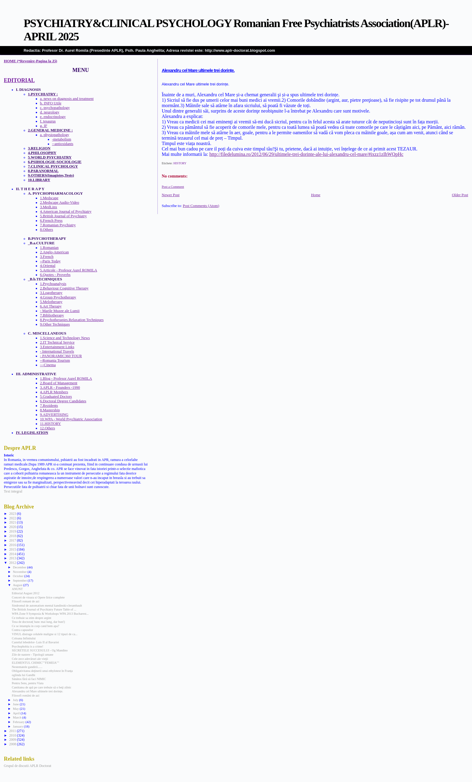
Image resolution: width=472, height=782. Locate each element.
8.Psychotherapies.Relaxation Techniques (72, 320)
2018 (13, 536)
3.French (47, 257)
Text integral (13, 491)
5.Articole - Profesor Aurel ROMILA (68, 270)
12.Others (47, 428)
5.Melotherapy (51, 302)
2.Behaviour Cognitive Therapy (64, 288)
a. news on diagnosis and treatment (67, 99)
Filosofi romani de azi (25, 601)
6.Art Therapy (51, 306)
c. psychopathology (55, 108)
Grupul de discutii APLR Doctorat (27, 766)
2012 (13, 562)
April (17, 713)
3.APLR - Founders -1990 (60, 387)
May (16, 708)
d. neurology (49, 112)
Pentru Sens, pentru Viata (27, 683)
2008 (13, 744)
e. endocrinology (53, 117)
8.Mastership (50, 410)
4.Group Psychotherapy (58, 297)
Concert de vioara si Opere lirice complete (38, 597)
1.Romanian (49, 248)
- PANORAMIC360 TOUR (61, 356)
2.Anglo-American (54, 252)
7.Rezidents (49, 405)
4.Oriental (47, 266)
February (19, 722)
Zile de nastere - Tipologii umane (32, 654)
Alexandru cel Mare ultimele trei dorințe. (198, 70)
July (16, 700)
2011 (13, 731)
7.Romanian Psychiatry (58, 225)
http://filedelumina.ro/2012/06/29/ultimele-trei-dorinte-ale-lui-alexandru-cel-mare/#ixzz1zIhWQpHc (306, 154)
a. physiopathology (54, 135)
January (18, 726)
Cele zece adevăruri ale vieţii (30, 658)
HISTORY (179, 163)
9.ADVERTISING (54, 415)
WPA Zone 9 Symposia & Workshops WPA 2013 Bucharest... (50, 613)
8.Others (46, 229)
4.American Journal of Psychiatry (66, 211)
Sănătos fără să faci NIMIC (29, 679)
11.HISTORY (50, 424)
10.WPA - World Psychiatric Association (71, 419)
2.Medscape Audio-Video (59, 202)
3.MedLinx (48, 207)
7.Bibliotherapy (52, 315)
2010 (13, 735)
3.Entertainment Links (57, 347)
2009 (13, 739)
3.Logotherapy (51, 293)
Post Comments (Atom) (201, 206)
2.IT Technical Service (57, 342)
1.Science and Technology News (65, 338)
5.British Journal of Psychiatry (63, 216)
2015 (13, 549)
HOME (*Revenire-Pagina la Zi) (30, 61)
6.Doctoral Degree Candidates (63, 401)
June (16, 704)
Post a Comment (173, 186)
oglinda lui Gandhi (23, 675)
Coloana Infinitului (24, 638)
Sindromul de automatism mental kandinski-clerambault (47, 605)
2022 (13, 518)
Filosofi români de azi (25, 695)
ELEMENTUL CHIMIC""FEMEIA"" (35, 662)
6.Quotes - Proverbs (55, 275)
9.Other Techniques (55, 324)
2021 (13, 522)
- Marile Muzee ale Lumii (60, 311)
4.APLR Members (54, 392)
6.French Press (51, 220)
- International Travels (57, 351)
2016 (13, 545)
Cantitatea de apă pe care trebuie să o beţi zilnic (41, 687)
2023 (13, 513)
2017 (13, 540)
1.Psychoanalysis (53, 284)
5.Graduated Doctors (56, 396)
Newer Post (170, 195)
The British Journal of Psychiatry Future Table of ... (44, 609)
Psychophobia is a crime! (27, 646)
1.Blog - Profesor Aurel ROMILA (66, 378)
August (18, 585)
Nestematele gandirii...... (27, 667)
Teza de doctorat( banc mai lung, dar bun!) (38, 621)
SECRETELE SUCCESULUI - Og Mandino (39, 650)
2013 (13, 558)
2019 (13, 531)
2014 (13, 554)
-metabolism (61, 139)
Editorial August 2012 (25, 593)
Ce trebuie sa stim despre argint (31, 618)
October (18, 576)
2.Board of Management (58, 383)
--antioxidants (62, 144)
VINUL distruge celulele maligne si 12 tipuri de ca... (44, 634)
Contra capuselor (22, 630)
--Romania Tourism (55, 360)
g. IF (43, 126)
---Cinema (48, 365)
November (20, 571)
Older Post (460, 195)
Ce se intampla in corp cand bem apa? (35, 626)
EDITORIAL (19, 80)
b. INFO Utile (50, 103)
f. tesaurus (48, 121)
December (20, 567)
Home (315, 195)
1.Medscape (49, 198)
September (20, 580)
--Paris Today (50, 261)
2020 (13, 527)
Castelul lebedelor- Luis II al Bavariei (35, 642)
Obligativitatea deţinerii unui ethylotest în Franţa (42, 670)
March (17, 717)
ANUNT (17, 589)
